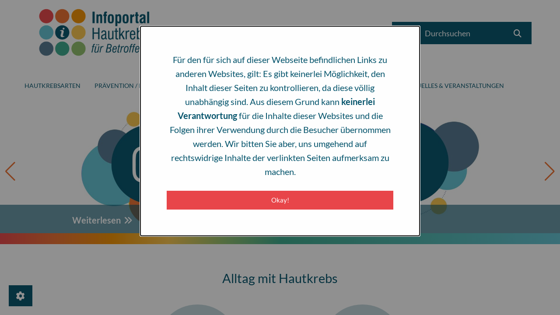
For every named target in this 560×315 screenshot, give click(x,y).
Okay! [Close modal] (280, 200)
